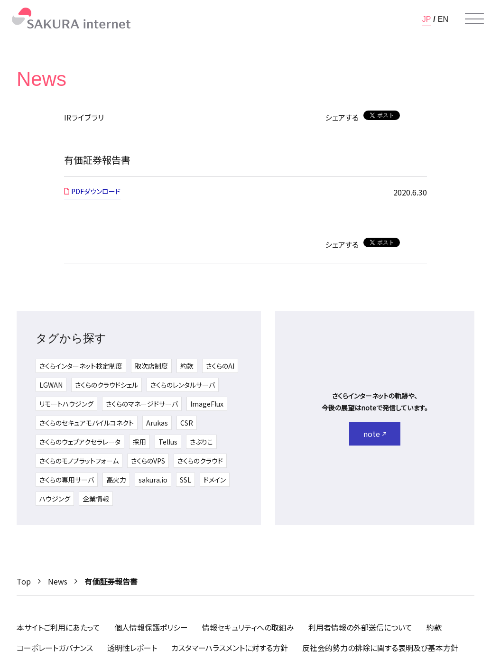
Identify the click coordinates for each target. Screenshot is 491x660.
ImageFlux (206, 404)
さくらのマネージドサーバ (142, 404)
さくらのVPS (148, 460)
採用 (139, 441)
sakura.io (153, 479)
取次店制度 (151, 366)
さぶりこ (201, 441)
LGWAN (51, 385)
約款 (187, 366)
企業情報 (96, 498)
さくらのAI (220, 366)
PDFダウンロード (95, 191)
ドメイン (215, 479)
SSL (185, 479)
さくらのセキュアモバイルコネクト (86, 423)
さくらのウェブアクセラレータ (79, 441)
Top (24, 581)
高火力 (116, 479)
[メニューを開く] (474, 18)
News (57, 581)
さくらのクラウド (200, 460)
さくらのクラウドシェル (106, 385)
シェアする (342, 117)
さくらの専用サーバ (66, 479)
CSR (186, 423)
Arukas (157, 423)
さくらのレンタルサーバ (182, 385)
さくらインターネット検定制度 (80, 366)
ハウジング (54, 498)
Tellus (167, 441)
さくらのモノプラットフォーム (79, 460)
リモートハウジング (66, 404)
